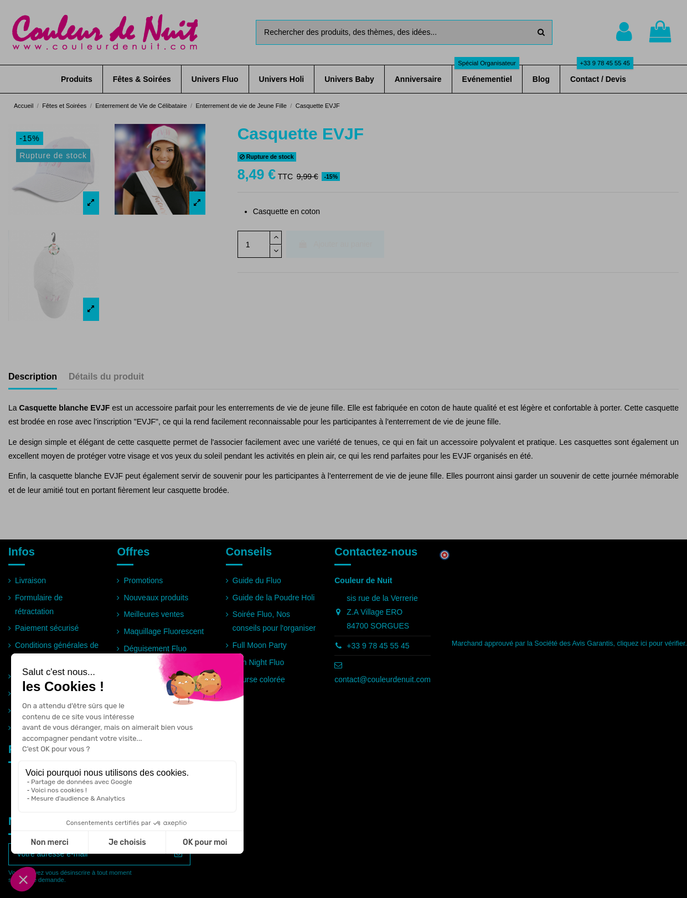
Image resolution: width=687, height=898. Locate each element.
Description (32, 376)
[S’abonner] (178, 854)
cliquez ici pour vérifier (651, 643)
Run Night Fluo (258, 662)
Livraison (30, 580)
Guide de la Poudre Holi (274, 597)
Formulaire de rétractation (39, 604)
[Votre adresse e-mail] (88, 854)
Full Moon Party (260, 645)
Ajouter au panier (335, 244)
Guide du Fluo (257, 580)
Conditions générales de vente (57, 652)
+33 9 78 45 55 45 (378, 645)
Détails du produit (106, 376)
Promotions (143, 580)
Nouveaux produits (155, 597)
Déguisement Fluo (155, 648)
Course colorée (259, 679)
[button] (76, 79)
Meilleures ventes (153, 614)
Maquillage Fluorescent (163, 631)
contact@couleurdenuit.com (382, 679)
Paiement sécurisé (47, 628)
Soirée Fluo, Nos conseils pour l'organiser (274, 621)
